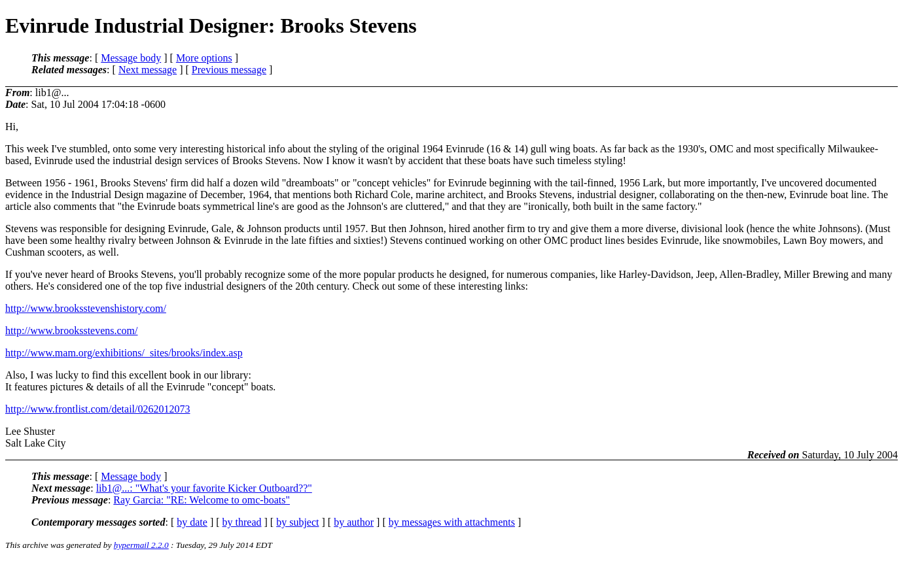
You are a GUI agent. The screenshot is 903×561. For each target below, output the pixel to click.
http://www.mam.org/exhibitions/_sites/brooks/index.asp (124, 352)
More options (204, 57)
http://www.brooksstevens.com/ (71, 330)
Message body (131, 57)
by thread (242, 522)
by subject (297, 522)
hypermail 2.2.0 (141, 545)
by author (354, 522)
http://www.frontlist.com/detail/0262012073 (97, 409)
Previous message (229, 69)
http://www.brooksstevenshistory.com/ (85, 308)
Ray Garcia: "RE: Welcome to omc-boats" (201, 499)
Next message (147, 69)
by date (192, 522)
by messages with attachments (452, 522)
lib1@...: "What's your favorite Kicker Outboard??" (204, 488)
